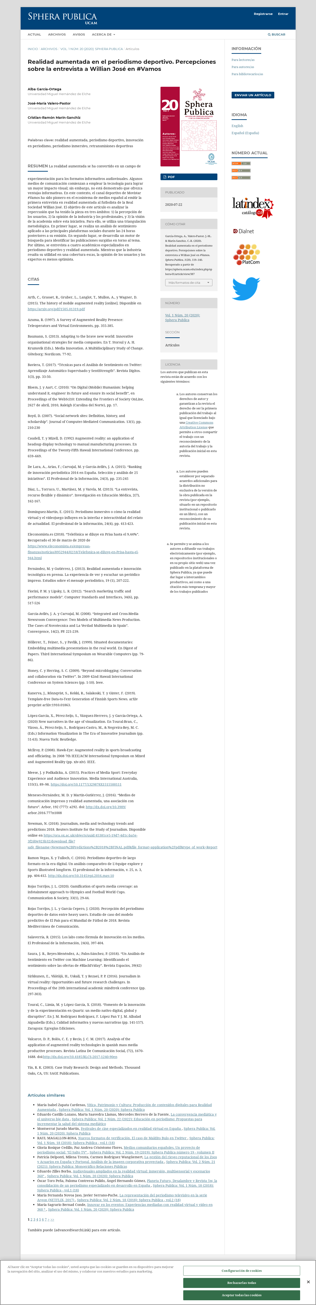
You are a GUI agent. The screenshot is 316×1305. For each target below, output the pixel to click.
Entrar (283, 14)
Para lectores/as (243, 60)
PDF (171, 177)
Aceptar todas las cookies (241, 1300)
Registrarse (263, 14)
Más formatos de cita (184, 282)
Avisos (79, 34)
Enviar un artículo (253, 95)
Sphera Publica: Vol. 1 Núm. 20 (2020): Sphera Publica (102, 1109)
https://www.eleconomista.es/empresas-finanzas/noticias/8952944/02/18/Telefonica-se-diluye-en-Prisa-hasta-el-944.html (83, 552)
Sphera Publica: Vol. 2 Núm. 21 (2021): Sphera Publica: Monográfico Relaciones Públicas (126, 1164)
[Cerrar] (308, 1286)
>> (52, 1219)
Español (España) (245, 133)
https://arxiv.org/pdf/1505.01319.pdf (56, 309)
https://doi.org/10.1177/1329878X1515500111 (86, 784)
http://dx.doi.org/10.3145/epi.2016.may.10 (81, 875)
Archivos (57, 34)
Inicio (33, 49)
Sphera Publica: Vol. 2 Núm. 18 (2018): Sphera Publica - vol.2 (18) (129, 1200)
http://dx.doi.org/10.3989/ (106, 807)
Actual (34, 34)
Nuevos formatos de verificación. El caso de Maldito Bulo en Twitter (133, 1138)
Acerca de (102, 34)
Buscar (276, 34)
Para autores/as (243, 67)
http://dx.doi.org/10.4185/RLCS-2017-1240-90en (80, 1056)
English (237, 126)
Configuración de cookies (242, 1275)
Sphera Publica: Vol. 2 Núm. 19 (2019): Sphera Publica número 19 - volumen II (152, 1152)
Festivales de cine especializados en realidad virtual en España (131, 1128)
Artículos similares (46, 1095)
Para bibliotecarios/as (247, 74)
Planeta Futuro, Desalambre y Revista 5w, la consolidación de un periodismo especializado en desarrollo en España (127, 1183)
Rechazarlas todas (241, 1288)
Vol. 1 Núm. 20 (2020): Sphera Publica (91, 49)
